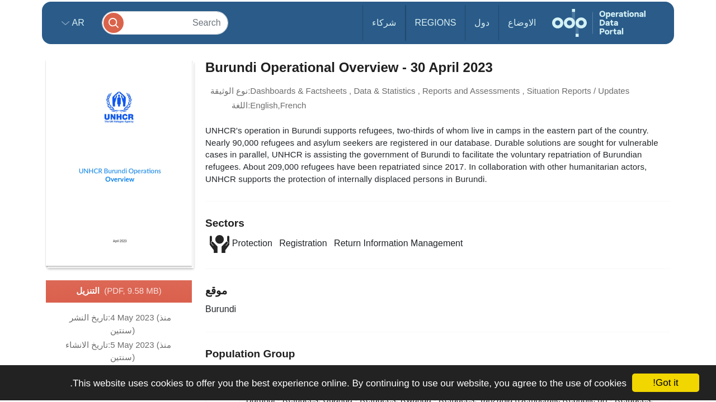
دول (481, 22)
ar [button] (76, 22)
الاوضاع (522, 22)
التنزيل (118, 291)
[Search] (165, 22)
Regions (435, 22)
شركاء (384, 22)
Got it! (665, 382)
